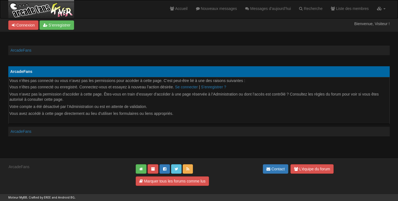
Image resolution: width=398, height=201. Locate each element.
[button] (381, 8)
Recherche (311, 8)
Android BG (66, 197)
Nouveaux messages (216, 8)
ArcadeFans (21, 50)
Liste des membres (350, 8)
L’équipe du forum (312, 169)
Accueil (178, 8)
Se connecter (186, 87)
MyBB (23, 197)
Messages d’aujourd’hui (268, 8)
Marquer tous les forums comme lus (172, 181)
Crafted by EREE (40, 197)
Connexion (23, 25)
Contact (275, 169)
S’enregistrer (56, 25)
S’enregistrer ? (213, 87)
